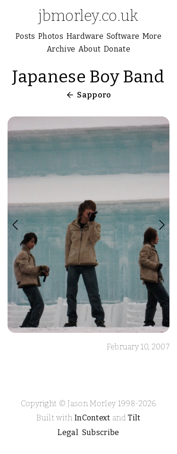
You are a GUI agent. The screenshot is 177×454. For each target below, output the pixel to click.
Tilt (134, 417)
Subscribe (100, 432)
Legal (68, 432)
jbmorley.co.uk (88, 16)
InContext (92, 417)
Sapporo (94, 94)
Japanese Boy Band (88, 76)
